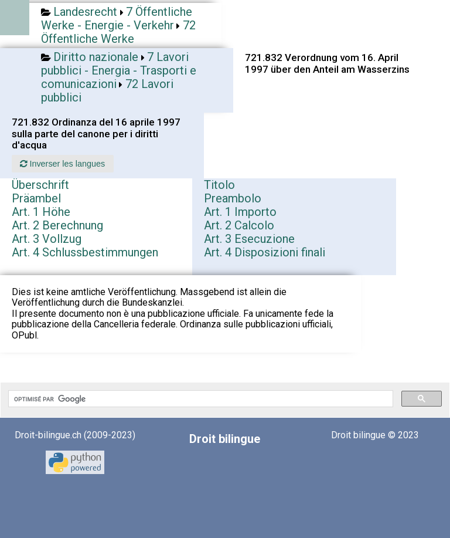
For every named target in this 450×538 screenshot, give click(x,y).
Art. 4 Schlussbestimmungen (85, 252)
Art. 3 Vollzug (46, 239)
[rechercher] (199, 399)
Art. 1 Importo (240, 212)
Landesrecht (85, 12)
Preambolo (232, 198)
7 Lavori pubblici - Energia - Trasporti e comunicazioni (118, 70)
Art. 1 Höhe (41, 212)
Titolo (219, 185)
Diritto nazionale (95, 57)
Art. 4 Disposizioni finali (264, 252)
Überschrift (40, 185)
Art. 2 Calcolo (239, 225)
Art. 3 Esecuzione (249, 239)
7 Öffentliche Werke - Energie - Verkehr (116, 18)
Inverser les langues (62, 163)
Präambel (36, 198)
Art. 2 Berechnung (57, 225)
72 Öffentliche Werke (118, 32)
